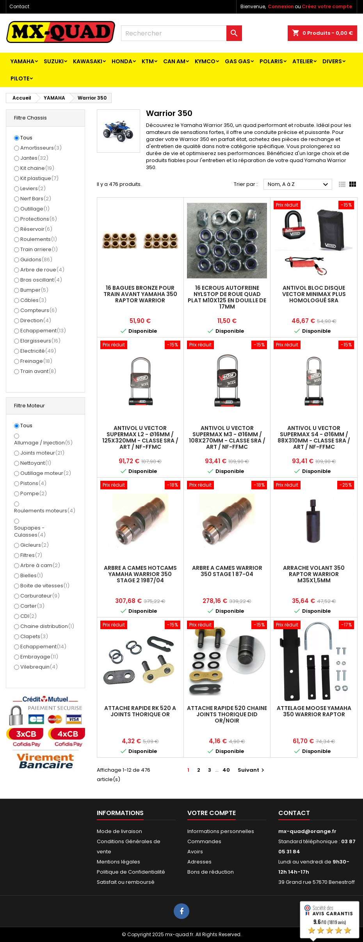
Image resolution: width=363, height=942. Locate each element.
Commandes (204, 841)
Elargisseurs (40, 340)
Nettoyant (35, 463)
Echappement (43, 330)
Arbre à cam (40, 565)
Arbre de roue (42, 269)
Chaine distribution (47, 626)
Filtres (31, 555)
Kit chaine (37, 168)
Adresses (199, 861)
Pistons (33, 483)
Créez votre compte (327, 6)
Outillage (35, 208)
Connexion (281, 6)
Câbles (33, 300)
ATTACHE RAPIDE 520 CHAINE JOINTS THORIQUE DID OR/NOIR (227, 714)
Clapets (34, 636)
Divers (332, 61)
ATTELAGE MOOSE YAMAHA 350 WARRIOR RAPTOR (314, 711)
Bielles (31, 575)
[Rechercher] (181, 33)
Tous (26, 137)
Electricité (38, 351)
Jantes (34, 158)
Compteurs (38, 310)
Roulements (38, 239)
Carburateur (40, 595)
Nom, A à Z (299, 184)
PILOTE (20, 78)
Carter (32, 606)
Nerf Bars (35, 198)
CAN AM (174, 61)
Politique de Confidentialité (131, 872)
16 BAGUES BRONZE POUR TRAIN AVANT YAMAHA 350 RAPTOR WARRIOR (140, 294)
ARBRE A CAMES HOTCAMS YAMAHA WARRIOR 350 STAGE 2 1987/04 (140, 574)
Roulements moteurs (44, 510)
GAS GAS (237, 61)
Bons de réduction (210, 872)
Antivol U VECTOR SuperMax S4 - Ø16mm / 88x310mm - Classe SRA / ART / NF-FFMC (314, 437)
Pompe (33, 493)
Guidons (36, 259)
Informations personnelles (220, 831)
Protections (38, 219)
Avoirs (195, 851)
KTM (148, 61)
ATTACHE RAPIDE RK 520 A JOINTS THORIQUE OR (140, 711)
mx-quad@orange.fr (307, 831)
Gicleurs (34, 545)
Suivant (252, 770)
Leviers (33, 188)
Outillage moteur (45, 473)
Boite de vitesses (44, 585)
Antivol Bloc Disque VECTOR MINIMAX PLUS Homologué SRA (314, 294)
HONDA (122, 61)
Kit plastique (39, 178)
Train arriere (39, 249)
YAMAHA (22, 61)
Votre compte (211, 812)
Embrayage (39, 656)
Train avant (38, 371)
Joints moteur (42, 453)
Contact (19, 6)
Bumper (34, 290)
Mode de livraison (119, 831)
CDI (28, 616)
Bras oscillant (41, 280)
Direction (35, 320)
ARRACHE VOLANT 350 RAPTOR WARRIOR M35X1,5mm (314, 574)
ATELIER (302, 61)
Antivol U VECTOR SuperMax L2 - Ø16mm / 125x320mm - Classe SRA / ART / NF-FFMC (140, 437)
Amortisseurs (41, 148)
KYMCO (205, 61)
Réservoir (36, 229)
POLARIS (271, 61)
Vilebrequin (39, 667)
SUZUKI (54, 61)
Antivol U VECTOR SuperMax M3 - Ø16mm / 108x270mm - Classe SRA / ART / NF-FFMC (227, 437)
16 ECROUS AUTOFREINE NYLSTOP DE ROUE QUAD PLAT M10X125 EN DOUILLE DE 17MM (227, 297)
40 (226, 770)
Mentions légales (118, 861)
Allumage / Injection (43, 442)
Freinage (36, 361)
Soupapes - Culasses (30, 531)
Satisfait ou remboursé (126, 882)
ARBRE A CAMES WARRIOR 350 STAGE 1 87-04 (227, 571)
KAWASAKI (87, 61)
